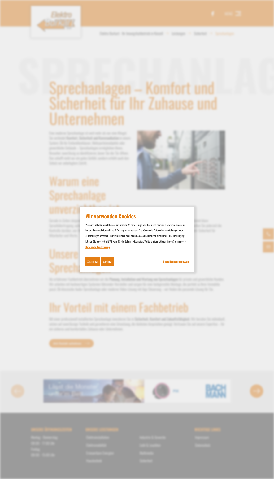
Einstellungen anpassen (176, 261)
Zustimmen (92, 261)
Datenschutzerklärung (97, 247)
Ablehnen (107, 261)
